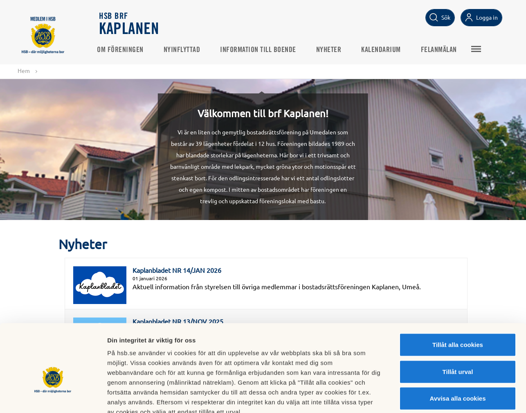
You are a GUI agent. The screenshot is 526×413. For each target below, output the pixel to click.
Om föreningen (122, 49)
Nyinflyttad (184, 49)
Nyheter (331, 49)
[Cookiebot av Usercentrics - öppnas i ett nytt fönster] (53, 397)
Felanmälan (441, 49)
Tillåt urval (458, 323)
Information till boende (261, 49)
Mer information (435, 396)
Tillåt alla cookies (457, 296)
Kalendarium (383, 49)
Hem (24, 70)
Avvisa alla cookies (457, 350)
